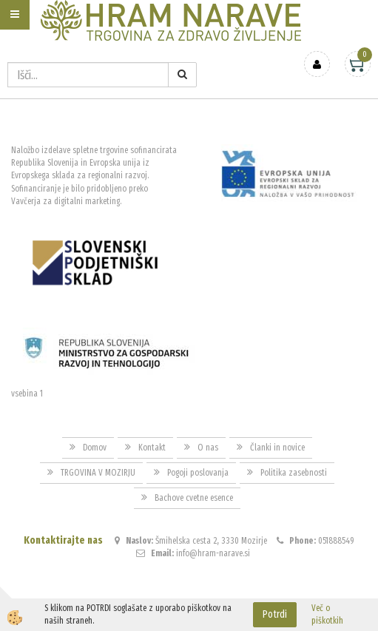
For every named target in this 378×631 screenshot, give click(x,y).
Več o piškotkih (327, 614)
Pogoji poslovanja (198, 473)
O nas (208, 447)
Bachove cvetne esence (194, 498)
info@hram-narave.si (213, 553)
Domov (95, 447)
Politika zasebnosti (293, 473)
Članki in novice (277, 447)
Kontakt (152, 447)
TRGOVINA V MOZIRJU (98, 473)
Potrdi (275, 614)
